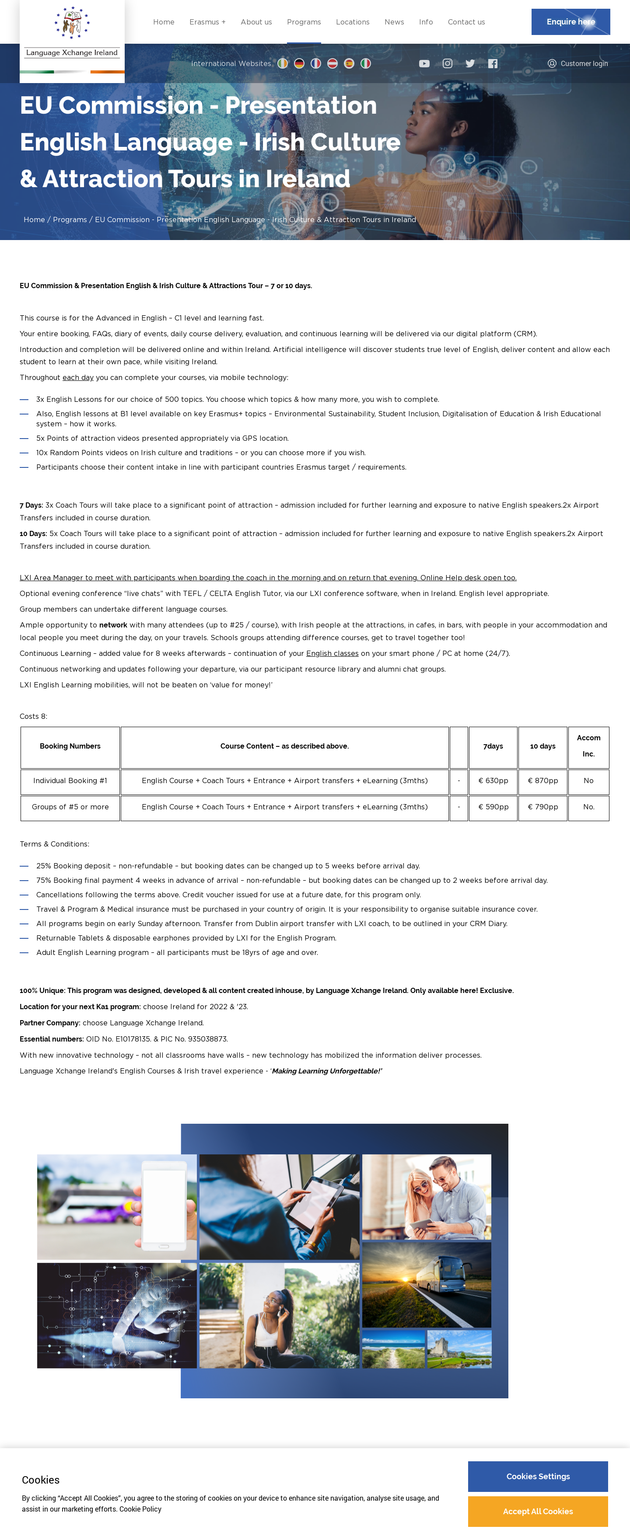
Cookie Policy (140, 1509)
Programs (70, 219)
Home (34, 219)
